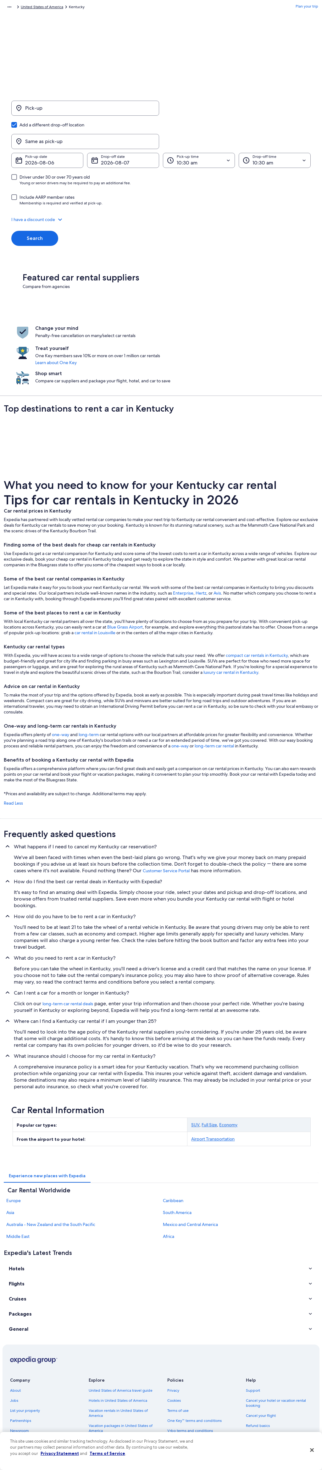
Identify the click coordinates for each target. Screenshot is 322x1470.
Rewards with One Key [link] (108, 1416)
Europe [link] (13, 1146)
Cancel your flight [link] (261, 1360)
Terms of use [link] (178, 1355)
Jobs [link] (14, 1345)
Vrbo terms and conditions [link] (190, 1375)
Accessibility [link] (177, 1386)
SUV (195, 1070)
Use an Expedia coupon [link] (266, 1381)
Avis (217, 538)
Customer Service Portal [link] (166, 816)
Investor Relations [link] (25, 1386)
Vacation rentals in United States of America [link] (118, 1358)
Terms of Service (107, 1453)
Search (35, 208)
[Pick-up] (85, 111)
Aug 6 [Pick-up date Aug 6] (32, 132)
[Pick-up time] (199, 130)
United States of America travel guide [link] (121, 1335)
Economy (228, 1070)
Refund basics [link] (258, 1370)
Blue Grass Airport (125, 572)
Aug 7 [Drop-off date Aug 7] (107, 132)
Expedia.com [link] (15, 7)
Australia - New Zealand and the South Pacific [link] (50, 1170)
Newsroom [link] (19, 1375)
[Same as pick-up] (237, 111)
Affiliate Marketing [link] (26, 1406)
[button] (161, 189)
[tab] (47, 1121)
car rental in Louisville (95, 578)
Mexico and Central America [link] (190, 1170)
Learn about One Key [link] (160, 328)
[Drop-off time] (275, 130)
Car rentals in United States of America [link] (121, 1396)
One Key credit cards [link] (107, 1426)
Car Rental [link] (40, 7)
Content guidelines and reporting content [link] (196, 1409)
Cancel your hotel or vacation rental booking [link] (276, 1348)
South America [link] (177, 1158)
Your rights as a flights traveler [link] (271, 1401)
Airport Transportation (213, 1084)
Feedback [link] (18, 1416)
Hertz (201, 538)
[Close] (312, 1450)
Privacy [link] (173, 1335)
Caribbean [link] (173, 1146)
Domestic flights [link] (102, 1386)
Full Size (209, 1070)
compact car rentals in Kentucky (257, 601)
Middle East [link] (18, 1182)
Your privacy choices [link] (184, 1396)
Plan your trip (307, 7)
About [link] (15, 1335)
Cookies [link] (174, 1345)
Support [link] (253, 1335)
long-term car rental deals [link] (67, 949)
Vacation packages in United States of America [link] (121, 1373)
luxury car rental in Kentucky (230, 618)
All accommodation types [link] (110, 1406)
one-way (60, 680)
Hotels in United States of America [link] (118, 1345)
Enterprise (183, 538)
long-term (89, 680)
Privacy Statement (60, 1453)
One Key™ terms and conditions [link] (194, 1365)
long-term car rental (214, 691)
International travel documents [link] (272, 1391)
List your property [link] (25, 1355)
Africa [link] (168, 1182)
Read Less (13, 749)
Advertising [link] (20, 1396)
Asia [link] (10, 1158)
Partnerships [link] (20, 1365)
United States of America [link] (76, 7)
